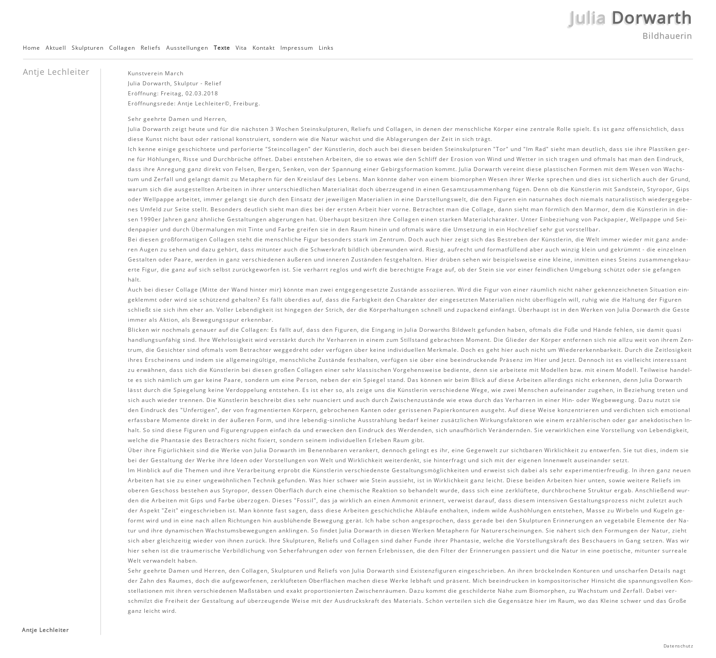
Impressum (296, 48)
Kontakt (264, 48)
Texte (222, 48)
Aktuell (56, 48)
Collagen (122, 48)
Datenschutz (678, 646)
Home (31, 48)
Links (326, 48)
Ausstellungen (187, 48)
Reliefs (151, 48)
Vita (241, 48)
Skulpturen (88, 48)
